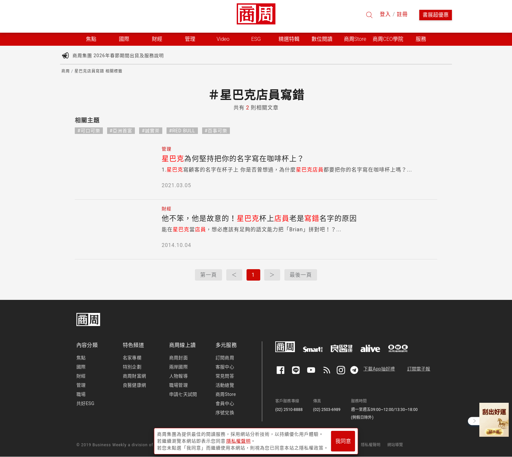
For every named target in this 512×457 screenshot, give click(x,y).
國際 (81, 366)
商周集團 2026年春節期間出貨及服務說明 (118, 55)
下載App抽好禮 (379, 368)
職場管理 (178, 385)
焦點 (81, 357)
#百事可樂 (216, 130)
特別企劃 (132, 366)
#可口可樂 (88, 130)
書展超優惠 (436, 15)
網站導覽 (395, 445)
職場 (81, 394)
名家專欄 (132, 357)
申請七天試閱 (183, 394)
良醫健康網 (134, 385)
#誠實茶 (151, 130)
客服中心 (225, 366)
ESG (256, 39)
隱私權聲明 (371, 445)
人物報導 (178, 376)
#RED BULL (182, 130)
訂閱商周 (225, 357)
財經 (81, 376)
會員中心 (225, 403)
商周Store (355, 39)
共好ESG (85, 403)
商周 (65, 71)
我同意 (343, 441)
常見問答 (225, 376)
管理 (81, 385)
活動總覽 (225, 385)
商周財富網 (134, 376)
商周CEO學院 (388, 39)
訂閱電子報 (418, 368)
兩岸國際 (178, 366)
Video (223, 39)
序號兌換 (225, 412)
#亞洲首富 (121, 130)
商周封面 (178, 357)
